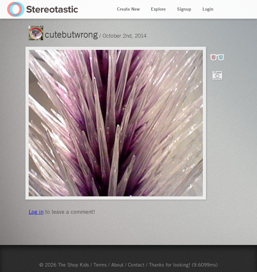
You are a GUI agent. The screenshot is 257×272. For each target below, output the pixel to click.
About (117, 264)
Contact (136, 264)
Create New (128, 9)
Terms (100, 264)
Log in (36, 212)
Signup (184, 9)
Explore (158, 9)
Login (208, 9)
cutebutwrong (71, 34)
